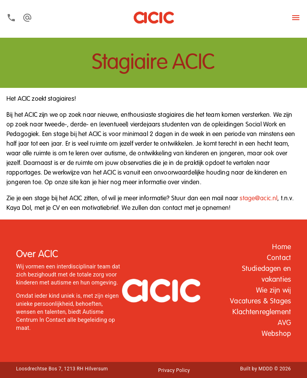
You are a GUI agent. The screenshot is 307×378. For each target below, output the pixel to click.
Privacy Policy (174, 370)
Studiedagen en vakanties (266, 274)
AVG (284, 323)
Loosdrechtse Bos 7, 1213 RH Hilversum (62, 369)
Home (281, 247)
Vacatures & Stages (260, 301)
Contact (279, 258)
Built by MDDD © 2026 (265, 369)
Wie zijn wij (273, 290)
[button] (281, 247)
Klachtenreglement (261, 312)
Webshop (276, 333)
